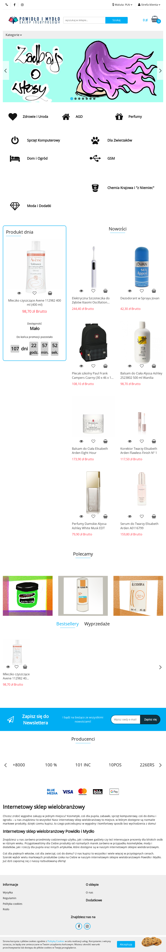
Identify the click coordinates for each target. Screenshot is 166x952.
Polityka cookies (12, 904)
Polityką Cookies (56, 941)
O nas (89, 892)
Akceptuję (126, 944)
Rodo (6, 909)
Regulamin (9, 898)
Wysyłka (8, 892)
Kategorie (14, 35)
